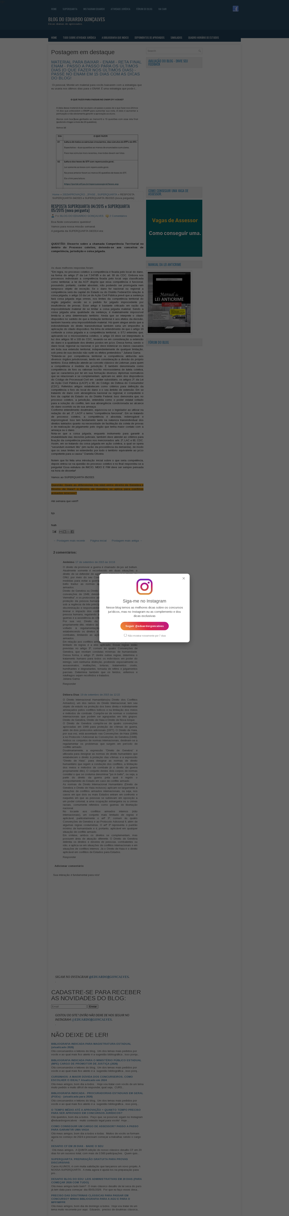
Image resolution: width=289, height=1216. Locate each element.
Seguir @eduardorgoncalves (144, 625)
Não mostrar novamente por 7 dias (145, 635)
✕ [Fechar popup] (183, 578)
